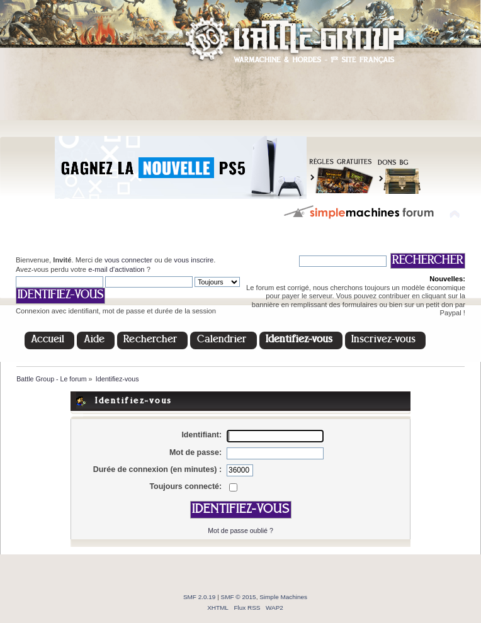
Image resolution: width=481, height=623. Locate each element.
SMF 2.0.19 (199, 596)
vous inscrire (193, 260)
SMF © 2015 (238, 596)
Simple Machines (283, 596)
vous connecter (128, 260)
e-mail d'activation (116, 269)
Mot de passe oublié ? (240, 530)
